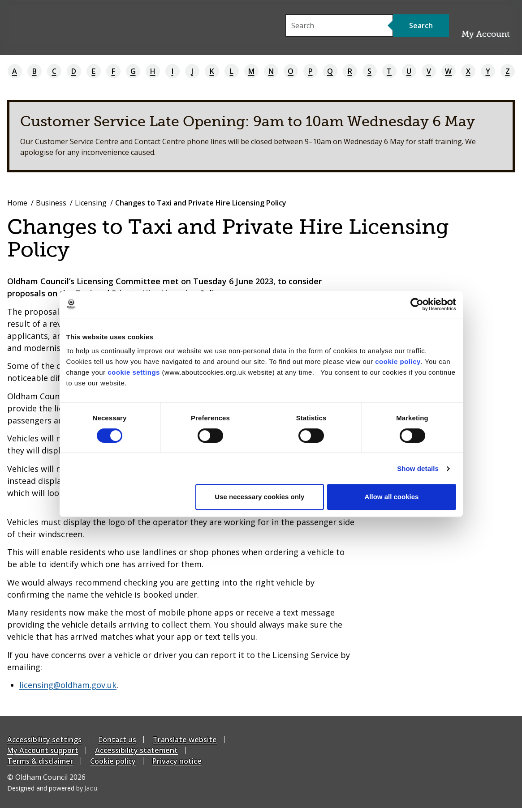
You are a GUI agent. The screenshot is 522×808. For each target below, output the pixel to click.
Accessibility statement (136, 750)
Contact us (117, 739)
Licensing (91, 203)
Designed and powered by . (53, 788)
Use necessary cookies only (259, 496)
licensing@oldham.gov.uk (67, 685)
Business (51, 203)
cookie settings (134, 372)
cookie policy (398, 361)
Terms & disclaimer (40, 761)
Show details (418, 468)
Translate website (185, 739)
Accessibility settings (44, 739)
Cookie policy (113, 761)
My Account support (42, 750)
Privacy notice (177, 761)
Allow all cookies (392, 496)
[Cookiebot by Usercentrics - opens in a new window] (417, 304)
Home (17, 203)
